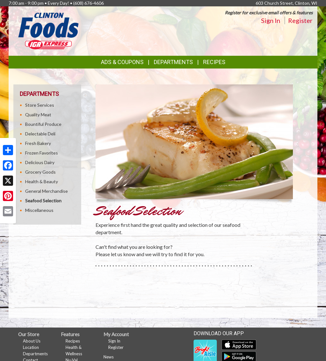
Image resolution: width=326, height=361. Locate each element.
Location (31, 347)
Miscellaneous (39, 210)
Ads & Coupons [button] (122, 62)
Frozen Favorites (41, 152)
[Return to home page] (48, 30)
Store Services (39, 105)
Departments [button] (173, 62)
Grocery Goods (40, 172)
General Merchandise (46, 191)
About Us (31, 340)
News (108, 356)
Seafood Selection (43, 200)
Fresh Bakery (38, 143)
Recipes (214, 62)
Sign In (270, 20)
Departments (35, 353)
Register (300, 20)
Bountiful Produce (43, 124)
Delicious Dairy (39, 162)
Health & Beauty (41, 181)
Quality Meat (38, 114)
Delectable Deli (40, 133)
